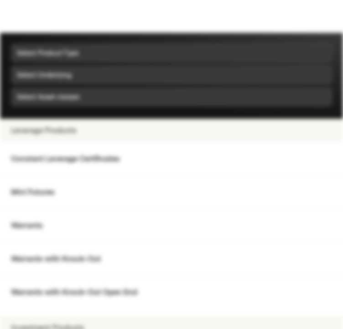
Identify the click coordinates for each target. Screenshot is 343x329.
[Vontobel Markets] (36, 16)
